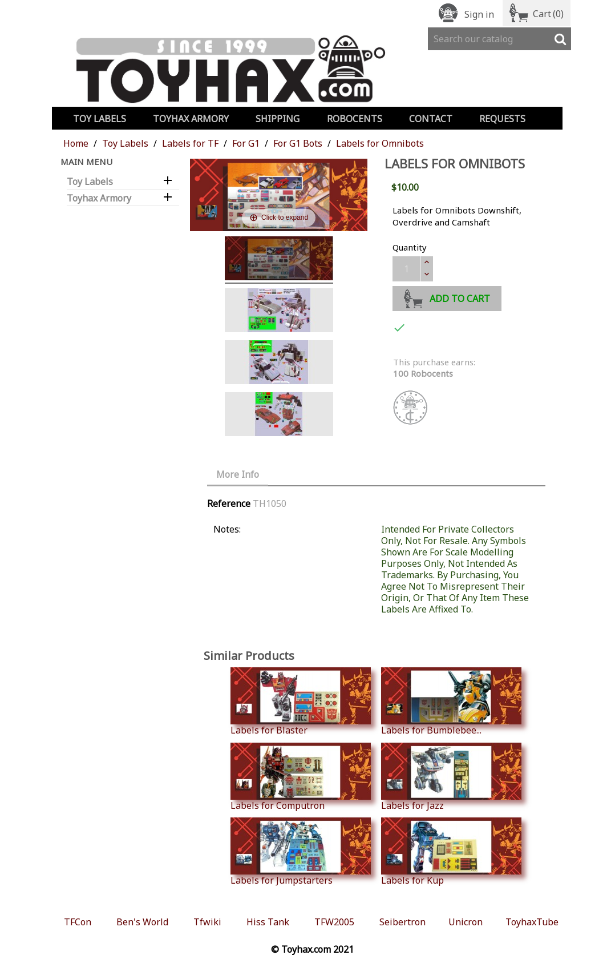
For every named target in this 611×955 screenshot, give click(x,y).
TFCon (77, 922)
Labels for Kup (451, 851)
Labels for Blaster (300, 701)
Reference (228, 503)
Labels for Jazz (451, 777)
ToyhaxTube (532, 922)
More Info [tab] (237, 474)
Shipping (278, 118)
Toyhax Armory (191, 118)
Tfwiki (207, 922)
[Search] (499, 38)
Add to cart (447, 297)
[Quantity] (406, 268)
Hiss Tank (267, 922)
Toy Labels (99, 118)
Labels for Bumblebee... (451, 701)
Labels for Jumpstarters (300, 851)
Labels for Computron (300, 777)
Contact (430, 118)
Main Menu (86, 161)
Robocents (354, 118)
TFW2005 (334, 922)
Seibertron (402, 922)
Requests (502, 118)
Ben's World (142, 922)
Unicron (465, 922)
